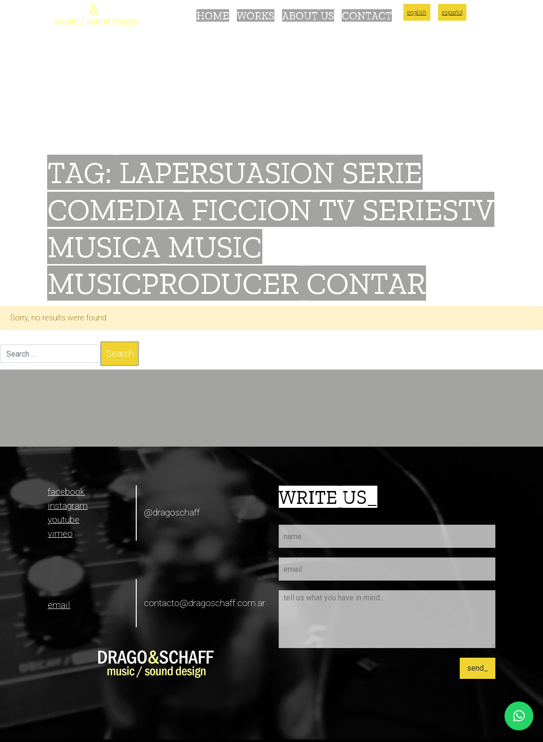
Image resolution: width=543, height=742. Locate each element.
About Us (308, 15)
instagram (68, 505)
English (417, 12)
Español (452, 12)
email (59, 604)
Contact (367, 15)
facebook (66, 491)
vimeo (60, 533)
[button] (518, 716)
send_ (477, 668)
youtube (63, 519)
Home (212, 15)
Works (255, 15)
